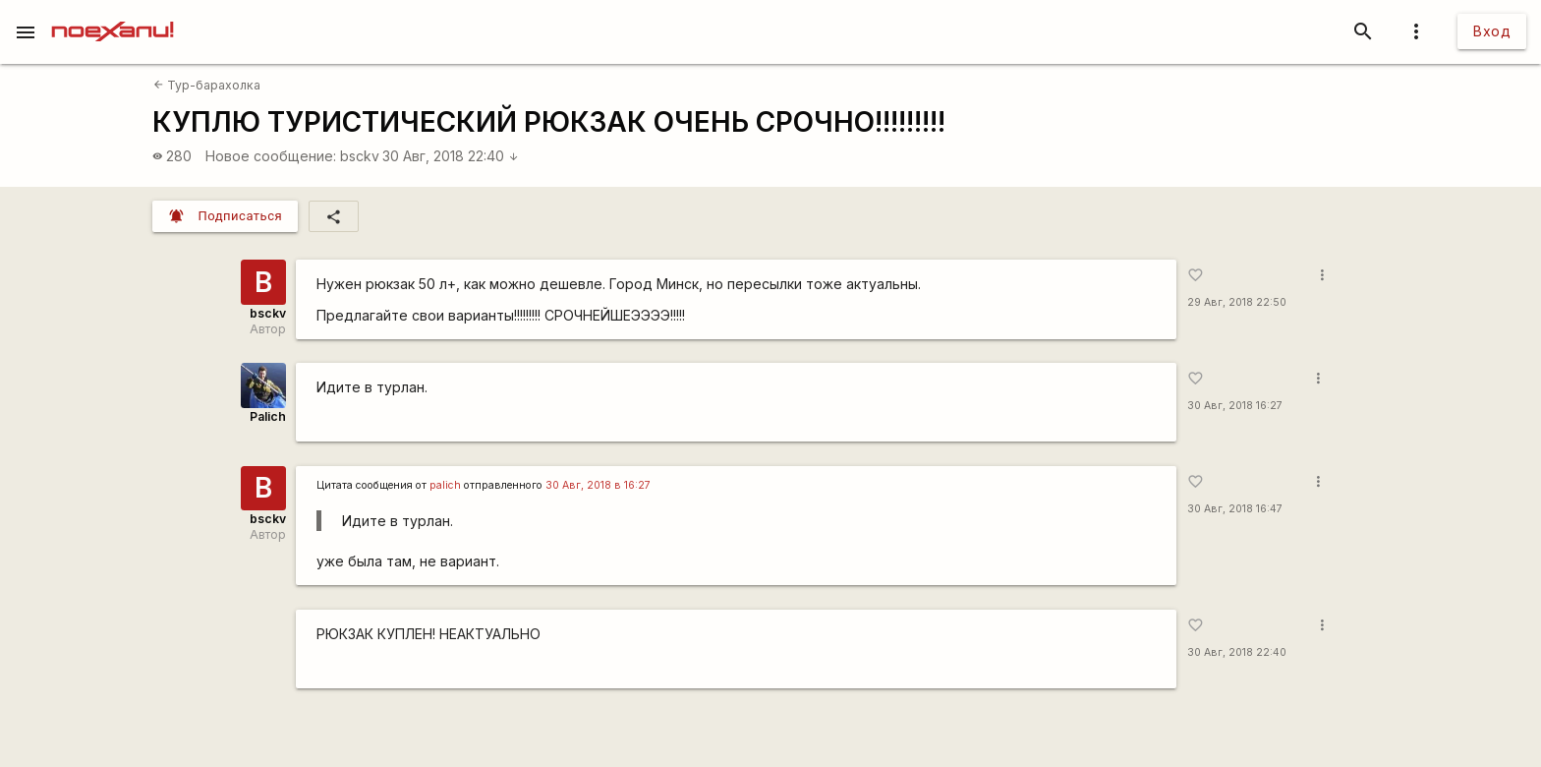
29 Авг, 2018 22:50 (1236, 302)
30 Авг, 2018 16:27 (1235, 405)
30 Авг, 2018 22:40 (450, 156)
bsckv (359, 156)
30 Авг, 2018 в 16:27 (598, 485)
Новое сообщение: (270, 156)
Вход (1492, 31)
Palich (268, 416)
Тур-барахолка (206, 85)
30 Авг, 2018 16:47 (1235, 508)
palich (445, 485)
